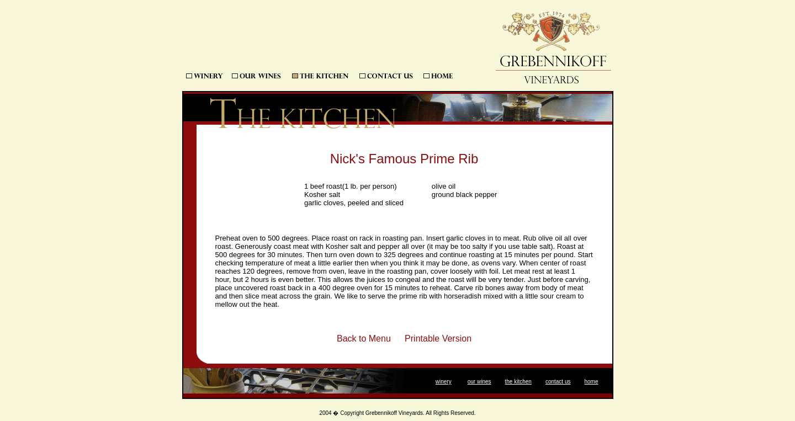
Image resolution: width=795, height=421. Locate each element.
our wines (479, 382)
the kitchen (518, 382)
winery (444, 382)
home (591, 382)
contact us (558, 382)
